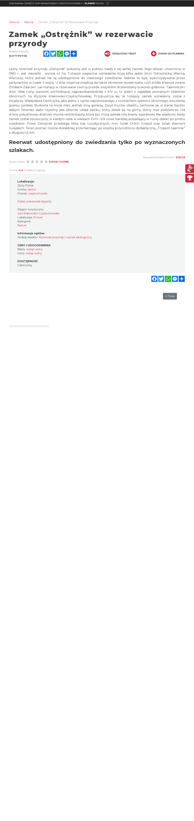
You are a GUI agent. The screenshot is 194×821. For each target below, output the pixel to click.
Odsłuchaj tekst (120, 54)
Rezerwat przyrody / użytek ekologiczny (65, 237)
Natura (21, 225)
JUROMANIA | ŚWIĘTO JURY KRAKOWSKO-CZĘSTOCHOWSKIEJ (45, 3)
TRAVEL (94, 3)
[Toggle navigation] (107, 3)
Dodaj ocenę (59, 161)
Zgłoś (180, 157)
